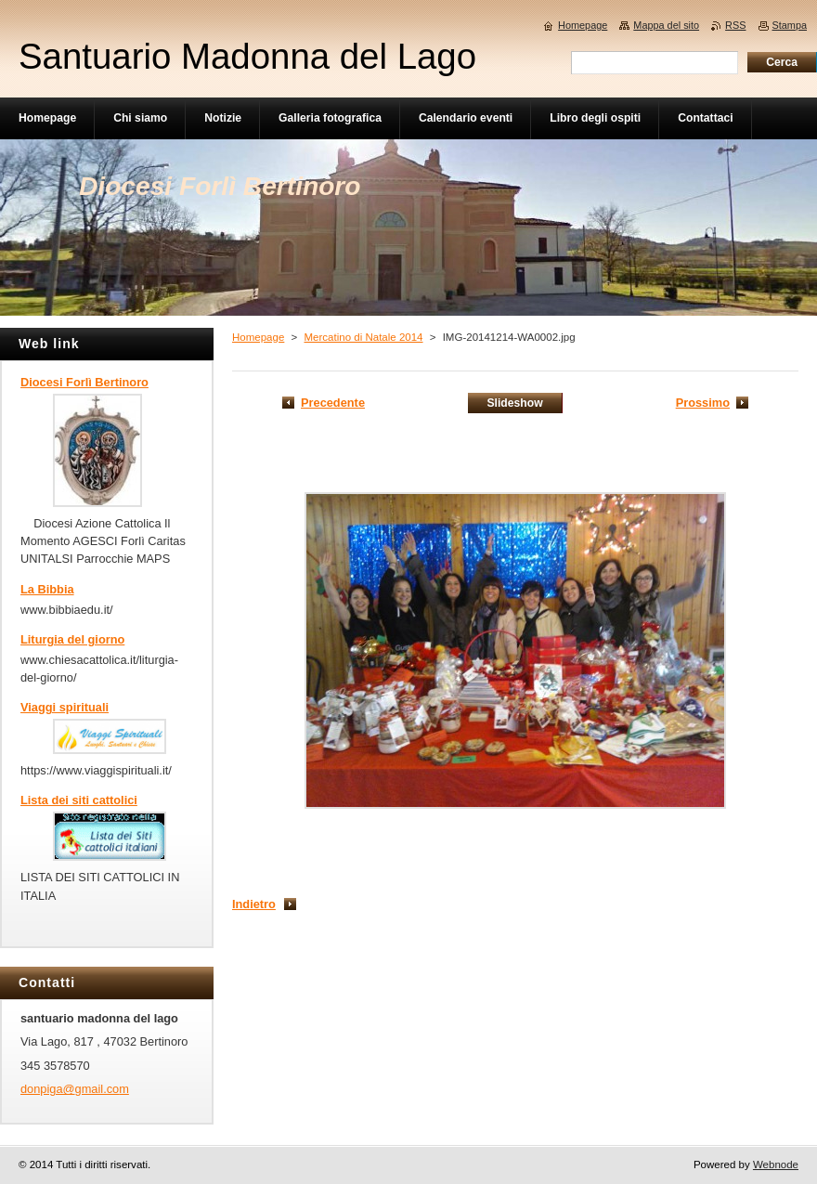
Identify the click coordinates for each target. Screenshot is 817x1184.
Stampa (789, 25)
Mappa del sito (666, 25)
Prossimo (703, 403)
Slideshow (514, 403)
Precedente (333, 403)
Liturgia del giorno (72, 639)
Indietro (254, 904)
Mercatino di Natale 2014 (363, 337)
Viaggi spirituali (64, 707)
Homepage (258, 337)
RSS (735, 25)
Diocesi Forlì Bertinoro (84, 382)
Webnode (775, 1164)
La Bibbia (47, 589)
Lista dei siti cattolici (78, 800)
